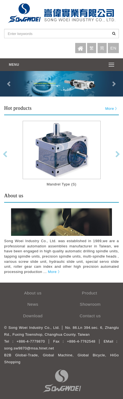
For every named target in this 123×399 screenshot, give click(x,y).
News (32, 304)
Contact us (90, 315)
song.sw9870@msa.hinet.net (29, 348)
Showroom (90, 304)
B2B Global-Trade (21, 355)
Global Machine (57, 355)
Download (33, 315)
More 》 (112, 108)
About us (32, 293)
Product (90, 293)
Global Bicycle (91, 355)
